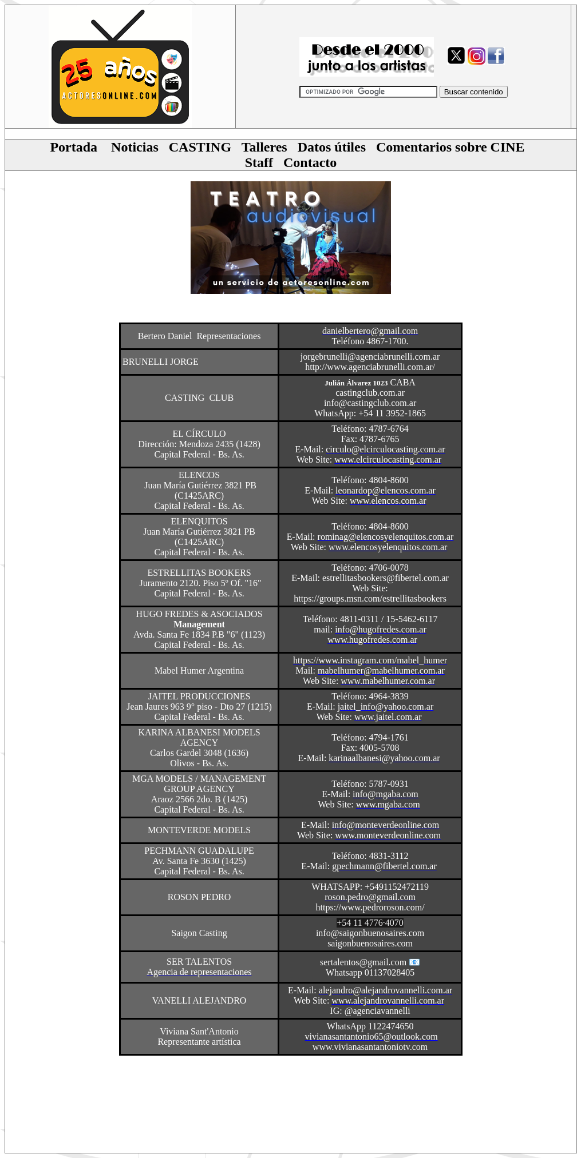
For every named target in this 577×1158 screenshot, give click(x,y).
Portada (73, 147)
